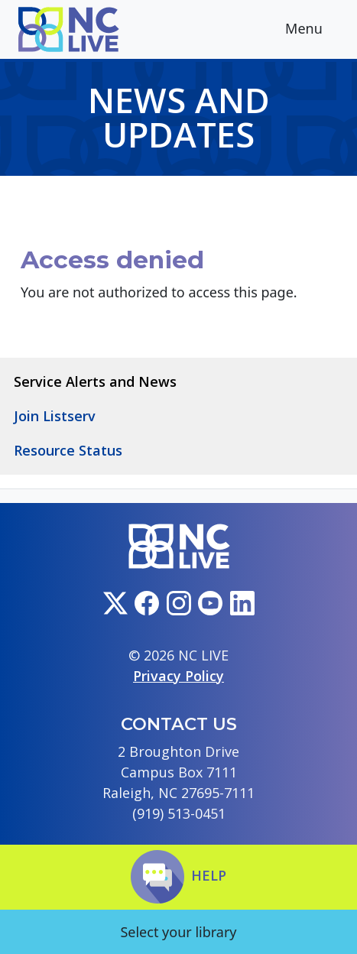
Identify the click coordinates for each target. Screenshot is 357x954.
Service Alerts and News (95, 381)
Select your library (178, 932)
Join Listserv (55, 416)
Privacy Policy (178, 676)
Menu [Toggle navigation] (315, 30)
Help (178, 875)
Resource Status (68, 450)
